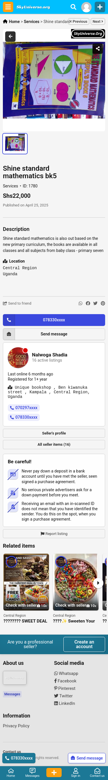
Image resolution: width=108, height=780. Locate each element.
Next (98, 21)
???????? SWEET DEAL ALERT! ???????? (25, 621)
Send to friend (17, 303)
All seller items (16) (54, 444)
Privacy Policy (16, 725)
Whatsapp (66, 673)
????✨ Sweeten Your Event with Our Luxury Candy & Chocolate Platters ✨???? (74, 621)
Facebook (65, 681)
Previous (78, 21)
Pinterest (65, 688)
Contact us (12, 751)
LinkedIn (64, 703)
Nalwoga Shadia (49, 355)
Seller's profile (54, 433)
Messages (12, 694)
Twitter (63, 696)
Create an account (84, 644)
